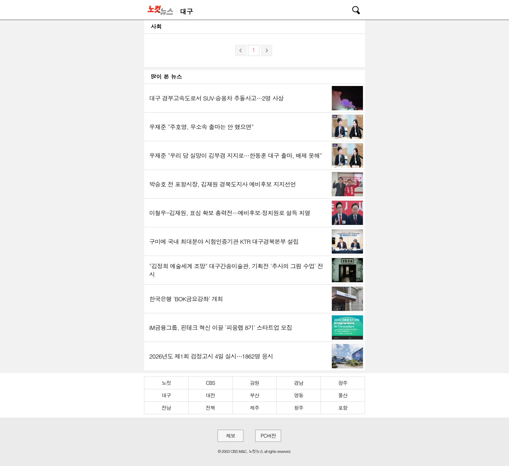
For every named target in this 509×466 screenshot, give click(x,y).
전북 (210, 407)
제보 (230, 435)
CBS (210, 382)
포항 (342, 407)
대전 (210, 395)
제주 (254, 407)
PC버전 (268, 435)
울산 (342, 395)
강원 (254, 382)
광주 (342, 382)
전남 (166, 407)
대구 (166, 395)
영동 (298, 395)
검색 (351, 9)
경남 (298, 382)
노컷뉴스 (161, 10)
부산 (254, 395)
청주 (298, 407)
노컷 (166, 382)
